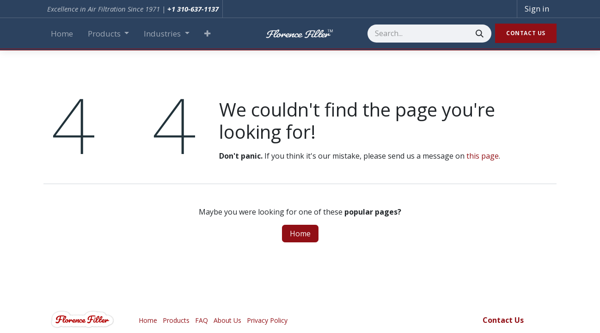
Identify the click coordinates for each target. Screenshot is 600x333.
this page (482, 156)
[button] (207, 33)
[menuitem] (61, 33)
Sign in (537, 8)
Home (300, 233)
